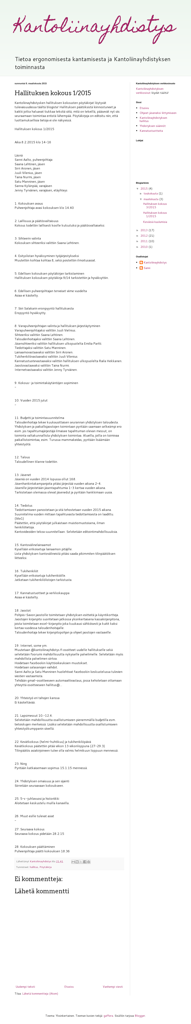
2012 (144, 236)
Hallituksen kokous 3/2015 (155, 205)
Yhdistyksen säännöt (153, 126)
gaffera (108, 1016)
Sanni (147, 268)
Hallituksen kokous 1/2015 (155, 214)
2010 (144, 247)
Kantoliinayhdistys (95, 28)
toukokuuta (151, 193)
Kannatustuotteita (151, 131)
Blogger (140, 1016)
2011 (144, 241)
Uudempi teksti (25, 987)
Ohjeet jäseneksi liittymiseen (158, 113)
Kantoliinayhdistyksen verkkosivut (149, 91)
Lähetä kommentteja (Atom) (40, 994)
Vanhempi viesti (113, 987)
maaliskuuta (151, 199)
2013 (144, 230)
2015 (144, 189)
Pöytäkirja (45, 867)
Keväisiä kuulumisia (155, 222)
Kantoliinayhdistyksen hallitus (153, 119)
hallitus (34, 867)
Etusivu (69, 987)
